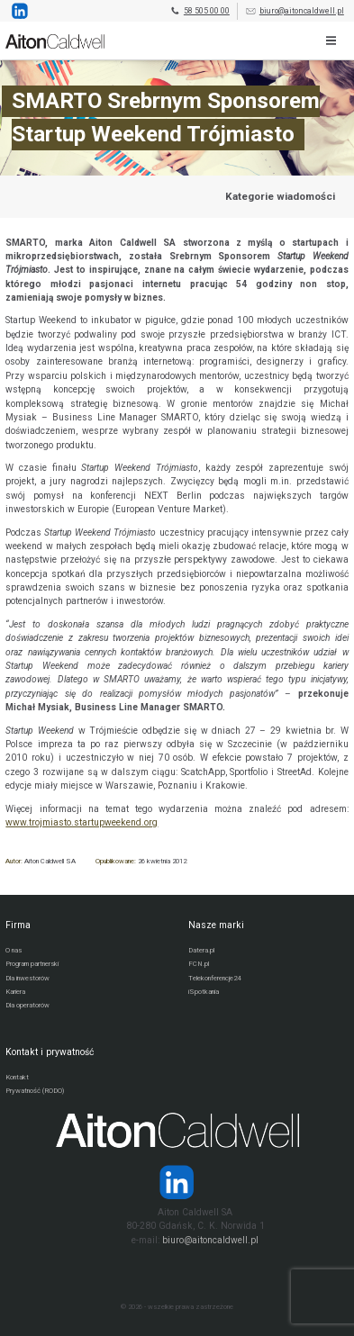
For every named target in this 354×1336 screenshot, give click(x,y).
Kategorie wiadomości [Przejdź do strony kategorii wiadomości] (280, 196)
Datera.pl (201, 950)
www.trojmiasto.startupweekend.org (81, 822)
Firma (18, 925)
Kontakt (17, 1077)
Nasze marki (216, 925)
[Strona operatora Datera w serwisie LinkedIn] (177, 1182)
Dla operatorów (27, 1005)
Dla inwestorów (27, 978)
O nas (13, 950)
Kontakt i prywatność (49, 1052)
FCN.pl (198, 964)
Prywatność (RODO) (34, 1091)
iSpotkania (203, 992)
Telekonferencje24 (214, 978)
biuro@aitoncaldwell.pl (294, 11)
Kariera (15, 992)
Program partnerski (32, 964)
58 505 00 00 (199, 11)
